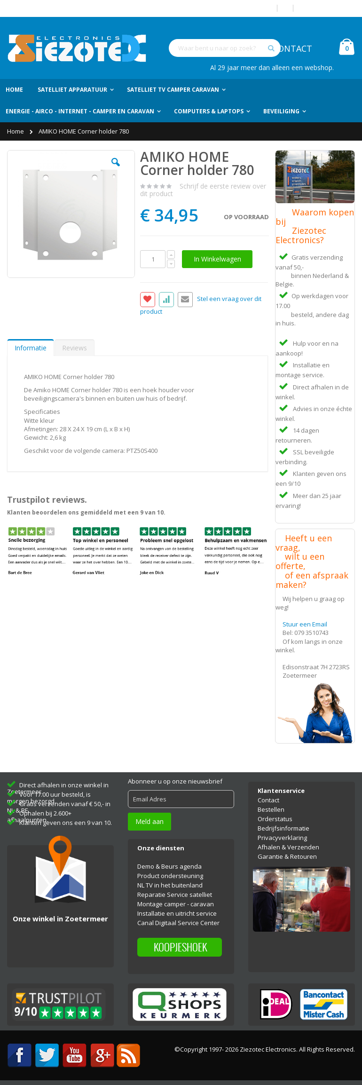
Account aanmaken (327, 8)
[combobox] (224, 48)
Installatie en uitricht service (177, 913)
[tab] (30, 347)
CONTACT (292, 48)
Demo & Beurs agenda (169, 866)
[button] (115, 169)
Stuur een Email (305, 624)
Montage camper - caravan (175, 904)
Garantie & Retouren (287, 856)
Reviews (74, 347)
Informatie (31, 347)
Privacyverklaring (282, 837)
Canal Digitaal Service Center (178, 923)
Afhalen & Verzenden (288, 847)
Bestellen (271, 809)
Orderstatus (275, 819)
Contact (268, 800)
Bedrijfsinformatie (283, 828)
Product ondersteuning (170, 875)
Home (16, 131)
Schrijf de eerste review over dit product (203, 190)
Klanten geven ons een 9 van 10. (65, 822)
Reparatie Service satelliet (174, 894)
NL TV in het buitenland (170, 885)
